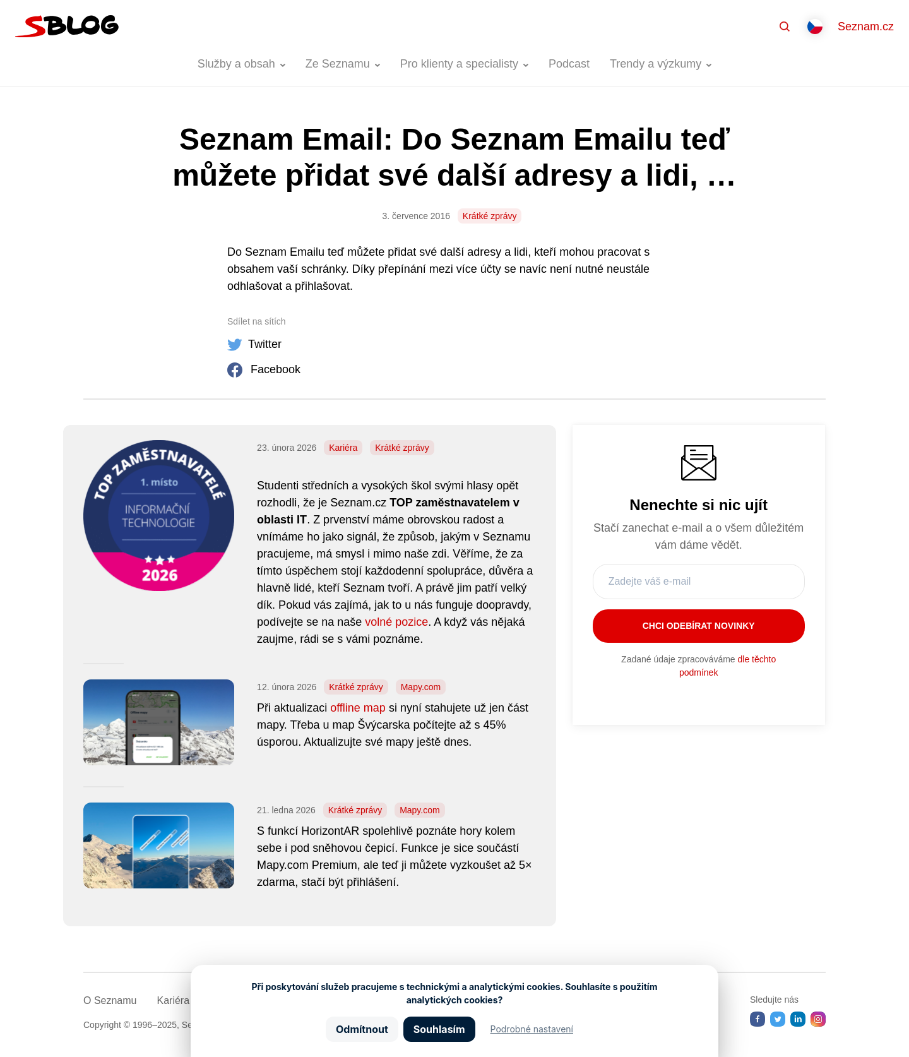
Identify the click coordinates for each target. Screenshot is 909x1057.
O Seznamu (109, 1000)
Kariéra (343, 448)
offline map (358, 708)
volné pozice (396, 622)
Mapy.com (421, 687)
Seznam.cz (866, 26)
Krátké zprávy (490, 216)
